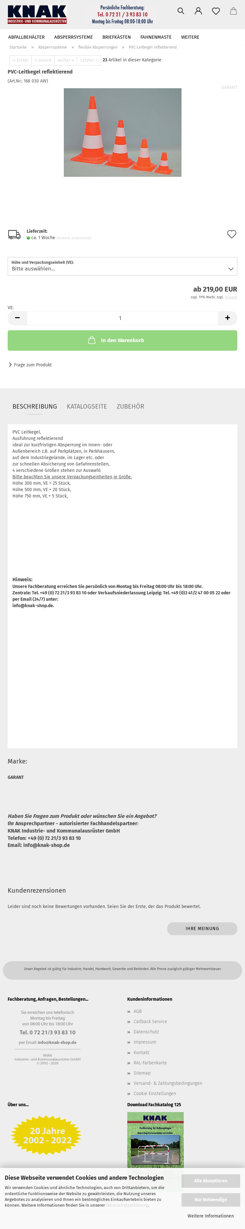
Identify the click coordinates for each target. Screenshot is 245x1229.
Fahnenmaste (156, 37)
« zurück (42, 60)
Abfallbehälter (26, 37)
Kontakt (141, 1052)
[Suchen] (180, 11)
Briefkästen (116, 37)
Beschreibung (34, 406)
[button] (198, 11)
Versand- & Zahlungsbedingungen (168, 1083)
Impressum (145, 1042)
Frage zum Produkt (33, 365)
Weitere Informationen (211, 1216)
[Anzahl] (122, 318)
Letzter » (89, 60)
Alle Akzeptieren (210, 1181)
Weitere (190, 37)
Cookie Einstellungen (155, 1093)
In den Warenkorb (115, 340)
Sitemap (142, 1073)
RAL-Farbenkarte (150, 1063)
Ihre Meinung (202, 928)
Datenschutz (146, 1032)
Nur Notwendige (211, 1199)
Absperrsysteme (73, 37)
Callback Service (150, 1021)
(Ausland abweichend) (74, 238)
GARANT (229, 87)
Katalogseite (87, 406)
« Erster (20, 60)
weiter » (65, 60)
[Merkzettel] (216, 11)
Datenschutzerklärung (127, 1205)
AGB (138, 1011)
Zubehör (130, 406)
